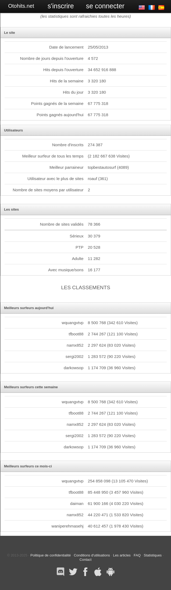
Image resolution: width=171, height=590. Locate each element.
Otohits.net (21, 6)
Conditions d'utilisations (92, 555)
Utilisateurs (13, 130)
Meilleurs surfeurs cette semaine (31, 387)
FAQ (137, 555)
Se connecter (105, 6)
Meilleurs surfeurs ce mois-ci (28, 466)
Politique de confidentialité (50, 555)
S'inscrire (61, 6)
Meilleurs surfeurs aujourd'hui (29, 308)
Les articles (122, 555)
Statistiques (153, 555)
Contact (85, 560)
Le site (9, 33)
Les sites (11, 209)
